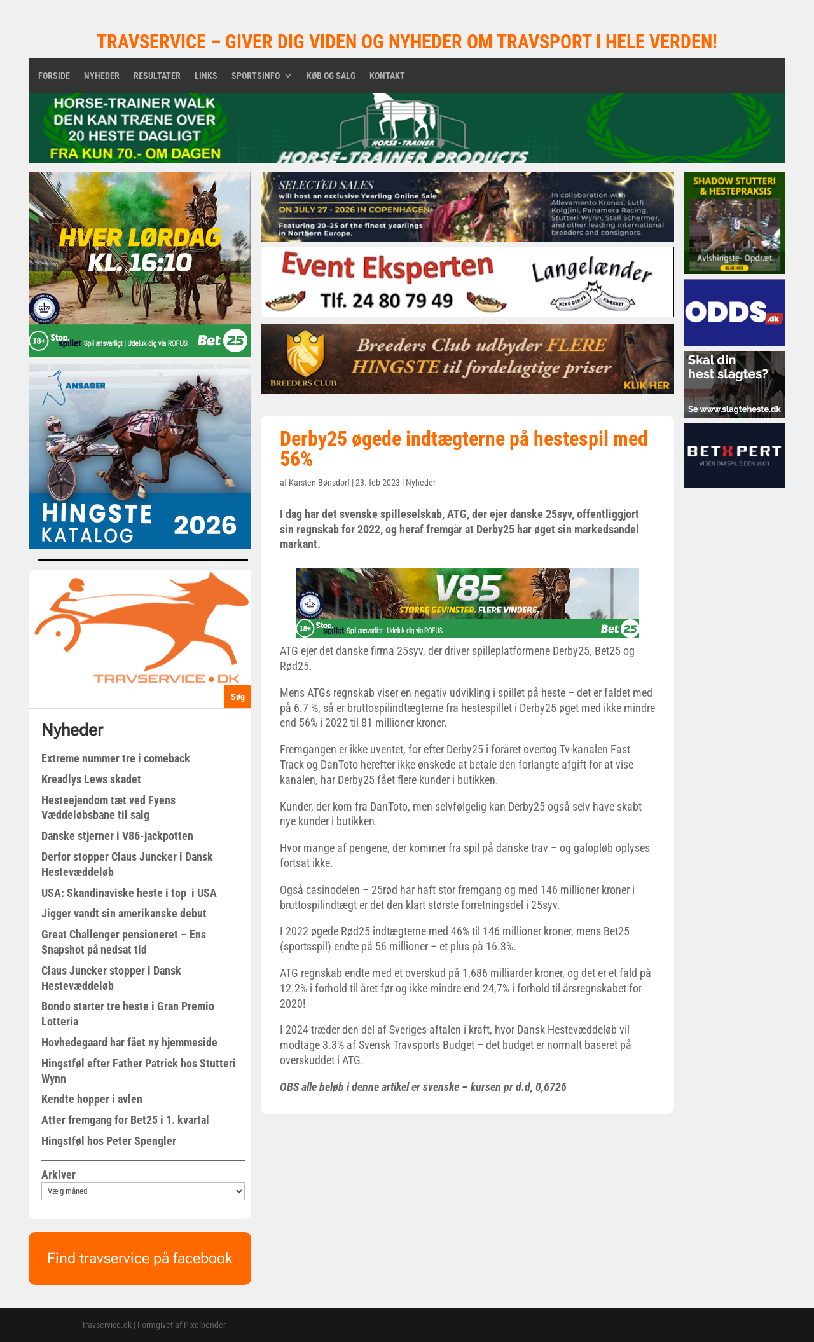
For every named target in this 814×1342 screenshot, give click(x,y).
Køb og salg (331, 76)
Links (206, 76)
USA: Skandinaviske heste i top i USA (129, 893)
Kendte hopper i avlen (91, 1099)
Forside (54, 76)
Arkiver (58, 1174)
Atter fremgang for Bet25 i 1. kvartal (125, 1119)
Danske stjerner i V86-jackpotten (117, 835)
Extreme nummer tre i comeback (115, 758)
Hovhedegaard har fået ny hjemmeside (129, 1042)
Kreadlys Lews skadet (91, 779)
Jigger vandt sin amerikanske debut (124, 913)
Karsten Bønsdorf (319, 482)
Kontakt (387, 76)
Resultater (157, 76)
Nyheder (102, 76)
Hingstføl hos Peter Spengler (108, 1140)
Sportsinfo (255, 76)
